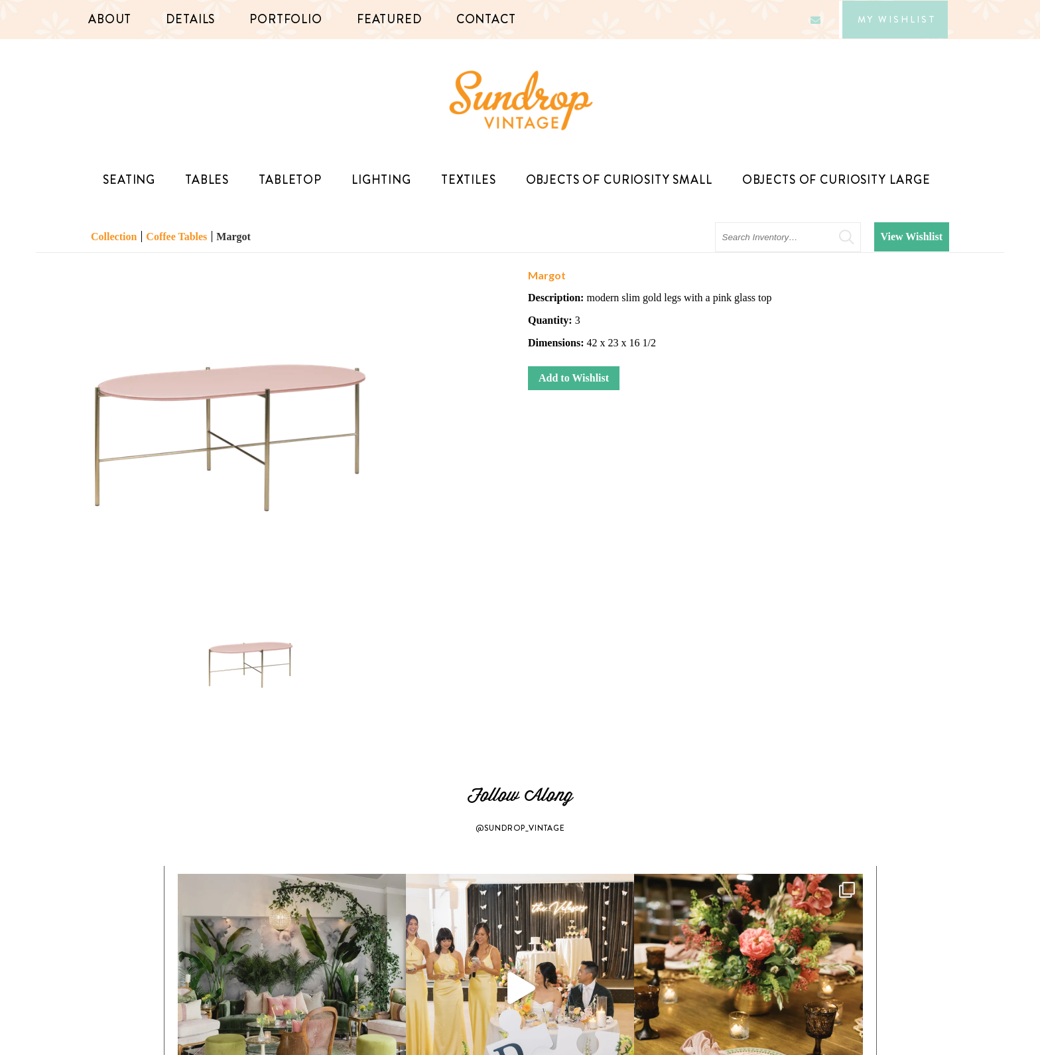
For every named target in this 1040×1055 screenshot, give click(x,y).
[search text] (788, 237)
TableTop (293, 179)
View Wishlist (912, 236)
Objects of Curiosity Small (622, 179)
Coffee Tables (176, 236)
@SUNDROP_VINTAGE (520, 828)
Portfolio (285, 19)
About (109, 19)
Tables (210, 179)
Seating (132, 179)
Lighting (385, 179)
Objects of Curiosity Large (839, 179)
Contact (486, 19)
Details (190, 19)
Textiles (472, 179)
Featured (389, 19)
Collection (114, 236)
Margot (233, 236)
